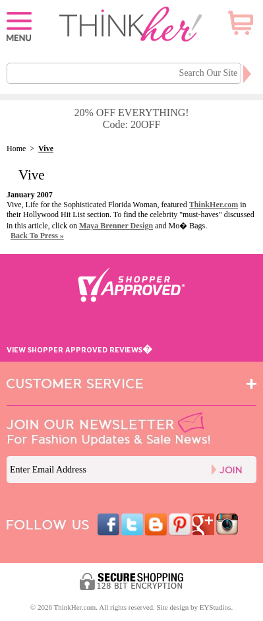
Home (16, 148)
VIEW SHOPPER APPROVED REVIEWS (79, 349)
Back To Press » (37, 235)
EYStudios (215, 607)
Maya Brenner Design (116, 225)
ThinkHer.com (214, 204)
